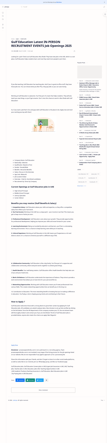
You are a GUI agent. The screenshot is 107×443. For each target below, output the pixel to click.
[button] (104, 7)
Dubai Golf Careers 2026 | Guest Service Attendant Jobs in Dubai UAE (90, 106)
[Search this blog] (34, 7)
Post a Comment (43, 390)
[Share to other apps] (46, 380)
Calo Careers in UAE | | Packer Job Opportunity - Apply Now (89, 155)
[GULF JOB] (93, 130)
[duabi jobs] (88, 130)
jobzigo (7, 7)
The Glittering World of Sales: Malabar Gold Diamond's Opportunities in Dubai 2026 (88, 125)
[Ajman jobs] (95, 174)
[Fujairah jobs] (89, 136)
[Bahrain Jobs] (82, 182)
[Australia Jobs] (92, 178)
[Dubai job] (88, 160)
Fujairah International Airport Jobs (90, 139)
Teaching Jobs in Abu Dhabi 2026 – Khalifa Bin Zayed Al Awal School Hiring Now (89, 146)
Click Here (59, 2)
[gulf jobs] (88, 111)
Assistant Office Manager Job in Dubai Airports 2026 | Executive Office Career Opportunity (89, 85)
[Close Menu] (104, 2)
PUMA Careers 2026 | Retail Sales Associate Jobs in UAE (89, 98)
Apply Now (14, 345)
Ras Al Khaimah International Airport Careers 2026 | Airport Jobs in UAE (90, 115)
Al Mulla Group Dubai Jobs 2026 (88, 133)
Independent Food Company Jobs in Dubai (90, 163)
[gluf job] (93, 160)
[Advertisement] (45, 23)
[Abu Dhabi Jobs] (89, 142)
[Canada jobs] (93, 182)
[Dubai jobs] (89, 81)
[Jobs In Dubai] (95, 81)
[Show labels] (82, 186)
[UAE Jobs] (88, 95)
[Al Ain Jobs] (82, 178)
